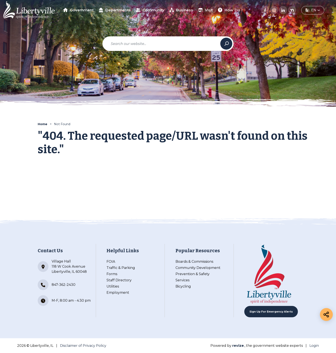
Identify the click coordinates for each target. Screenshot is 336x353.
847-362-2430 (56, 284)
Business (181, 10)
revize (238, 346)
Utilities (112, 286)
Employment (117, 293)
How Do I (230, 10)
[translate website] (312, 10)
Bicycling (183, 286)
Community (150, 10)
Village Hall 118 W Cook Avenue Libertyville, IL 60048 (62, 266)
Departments (115, 10)
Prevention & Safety (193, 274)
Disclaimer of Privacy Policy (83, 346)
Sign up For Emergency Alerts (271, 311)
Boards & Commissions (194, 262)
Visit (205, 10)
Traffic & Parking (120, 268)
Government (78, 10)
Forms (111, 274)
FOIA (110, 262)
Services (182, 280)
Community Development (198, 268)
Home (42, 124)
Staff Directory (119, 280)
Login (314, 346)
